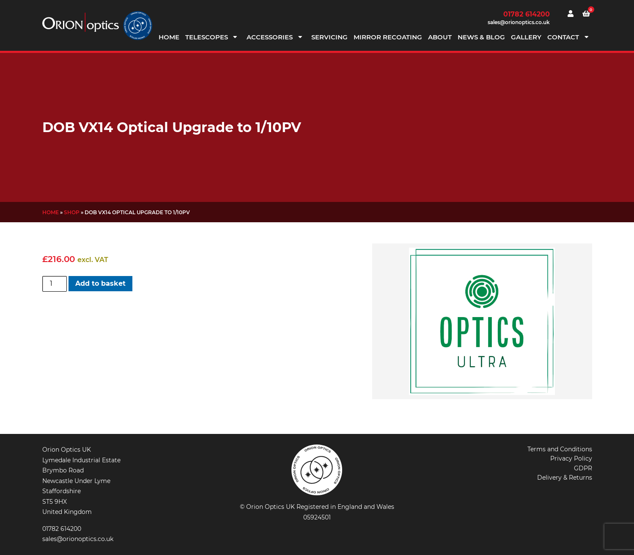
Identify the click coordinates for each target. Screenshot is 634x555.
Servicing (329, 37)
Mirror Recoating (388, 37)
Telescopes (206, 37)
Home (169, 37)
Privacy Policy (571, 458)
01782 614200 (526, 14)
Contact (563, 37)
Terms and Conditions (559, 449)
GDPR (583, 468)
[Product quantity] (54, 283)
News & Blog (481, 37)
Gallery (526, 37)
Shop (72, 212)
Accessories (270, 37)
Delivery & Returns (564, 477)
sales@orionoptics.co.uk (519, 22)
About (440, 37)
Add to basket (100, 283)
